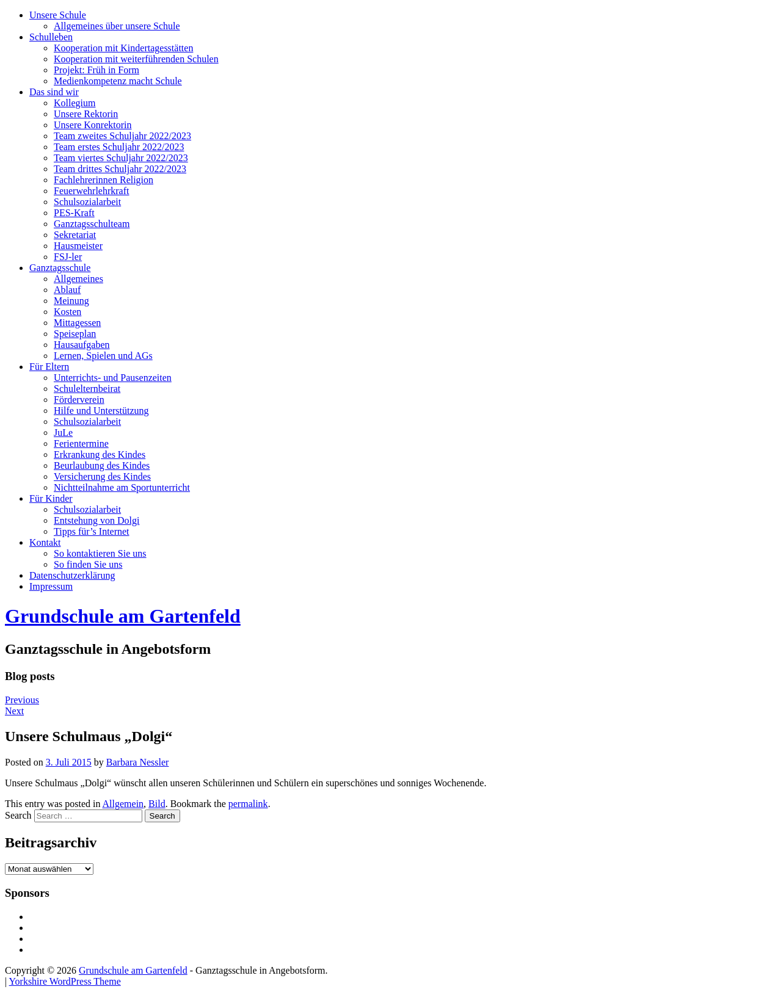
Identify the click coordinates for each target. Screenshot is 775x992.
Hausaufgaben (82, 344)
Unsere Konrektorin (93, 125)
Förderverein (79, 399)
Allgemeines (78, 278)
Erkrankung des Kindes (99, 454)
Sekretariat (75, 235)
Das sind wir (54, 92)
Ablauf (67, 289)
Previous (22, 700)
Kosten (67, 311)
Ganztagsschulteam (91, 224)
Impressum (51, 586)
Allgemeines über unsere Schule (117, 26)
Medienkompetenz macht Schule (118, 81)
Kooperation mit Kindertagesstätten (123, 48)
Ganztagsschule (59, 267)
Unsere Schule (57, 15)
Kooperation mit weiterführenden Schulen (136, 59)
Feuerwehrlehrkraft (91, 191)
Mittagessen (77, 322)
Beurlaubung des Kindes (102, 465)
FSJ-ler (68, 257)
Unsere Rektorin (86, 114)
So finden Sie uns (88, 564)
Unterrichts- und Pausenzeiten (113, 377)
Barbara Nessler (137, 762)
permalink (248, 803)
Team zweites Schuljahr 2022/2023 (122, 136)
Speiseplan (75, 333)
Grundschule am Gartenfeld (123, 616)
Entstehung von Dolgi (96, 520)
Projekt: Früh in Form (96, 70)
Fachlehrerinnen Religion (103, 180)
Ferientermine (81, 443)
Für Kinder (51, 498)
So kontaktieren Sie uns (100, 553)
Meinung (71, 300)
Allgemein (123, 803)
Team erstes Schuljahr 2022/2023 (119, 147)
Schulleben (51, 37)
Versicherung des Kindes (102, 476)
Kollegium (74, 103)
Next (14, 711)
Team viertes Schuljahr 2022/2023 (121, 158)
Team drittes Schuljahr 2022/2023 (120, 169)
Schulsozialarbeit (87, 202)
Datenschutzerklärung (72, 575)
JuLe (63, 432)
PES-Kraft (74, 213)
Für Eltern (49, 366)
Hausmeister (78, 246)
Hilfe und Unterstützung (101, 410)
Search (18, 815)
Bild (157, 803)
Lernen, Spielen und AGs (103, 355)
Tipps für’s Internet (91, 531)
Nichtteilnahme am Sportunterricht (122, 487)
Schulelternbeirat (87, 388)
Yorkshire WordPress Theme (65, 981)
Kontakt (45, 542)
